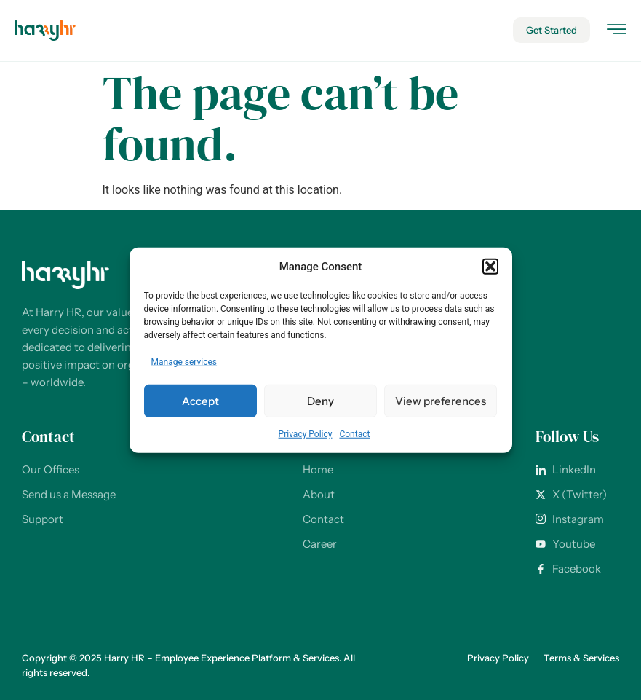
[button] (490, 266)
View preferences (440, 400)
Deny (320, 400)
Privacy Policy (306, 434)
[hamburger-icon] (616, 32)
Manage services (184, 362)
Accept (200, 400)
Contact (354, 434)
